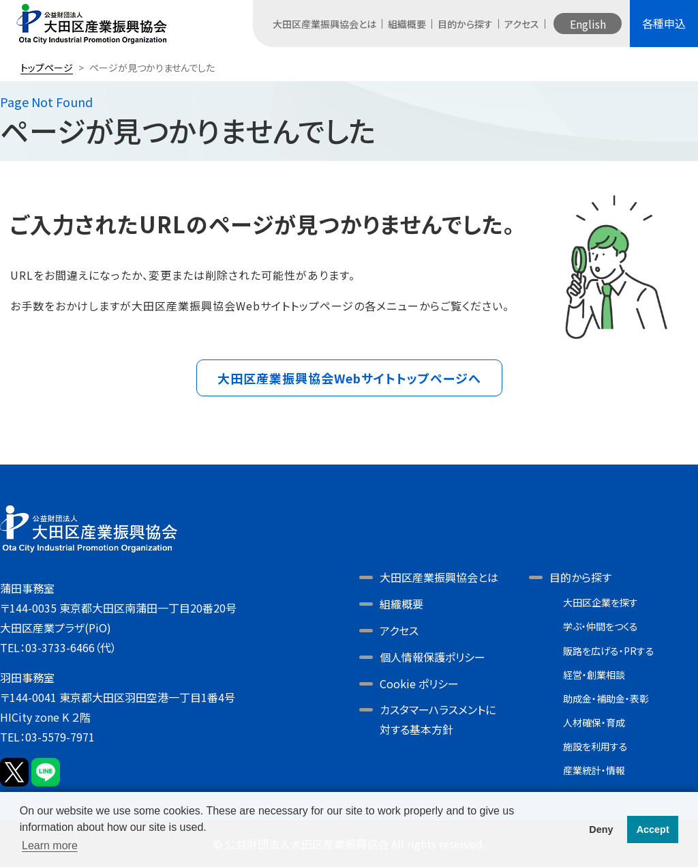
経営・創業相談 (594, 674)
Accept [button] (653, 829)
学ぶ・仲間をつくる (600, 626)
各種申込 (664, 23)
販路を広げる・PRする (608, 651)
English (588, 24)
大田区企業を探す (600, 602)
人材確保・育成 (594, 722)
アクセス (521, 24)
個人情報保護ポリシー (432, 657)
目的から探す (465, 24)
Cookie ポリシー (419, 683)
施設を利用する (595, 746)
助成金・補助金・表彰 (606, 698)
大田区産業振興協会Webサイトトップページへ (349, 378)
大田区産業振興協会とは (324, 24)
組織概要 (407, 24)
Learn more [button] (50, 845)
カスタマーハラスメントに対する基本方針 (438, 719)
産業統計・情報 (594, 770)
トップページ (46, 67)
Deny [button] (601, 829)
